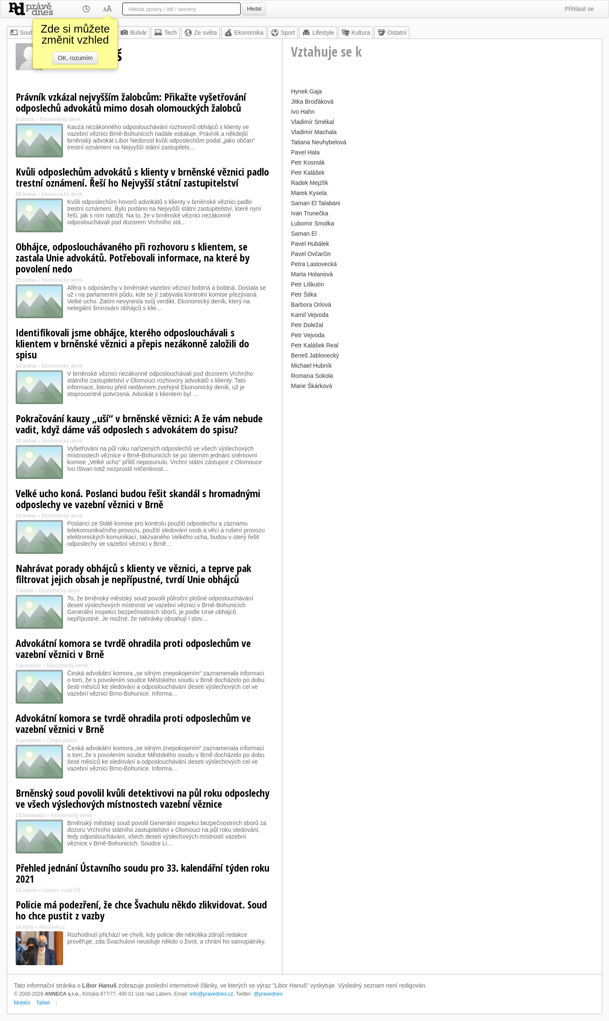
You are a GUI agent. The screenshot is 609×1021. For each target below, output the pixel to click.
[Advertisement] (442, 451)
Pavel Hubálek (310, 243)
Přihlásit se (579, 9)
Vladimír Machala (314, 132)
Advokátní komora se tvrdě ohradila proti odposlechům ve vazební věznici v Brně (133, 648)
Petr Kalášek (307, 172)
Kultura (355, 32)
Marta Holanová (312, 274)
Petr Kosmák (308, 162)
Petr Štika (304, 294)
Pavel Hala (305, 152)
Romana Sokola (312, 375)
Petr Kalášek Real (314, 345)
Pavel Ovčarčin (311, 253)
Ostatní (391, 32)
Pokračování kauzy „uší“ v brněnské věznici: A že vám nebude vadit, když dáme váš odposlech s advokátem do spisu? (139, 423)
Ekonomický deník (60, 119)
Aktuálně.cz (52, 927)
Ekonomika (243, 32)
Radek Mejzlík (309, 182)
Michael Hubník (311, 365)
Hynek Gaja (306, 91)
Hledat (254, 9)
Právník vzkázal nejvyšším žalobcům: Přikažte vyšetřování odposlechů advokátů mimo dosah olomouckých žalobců (131, 102)
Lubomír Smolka (312, 223)
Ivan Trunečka (309, 213)
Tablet (43, 1003)
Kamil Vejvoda (310, 314)
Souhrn (24, 32)
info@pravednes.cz (211, 994)
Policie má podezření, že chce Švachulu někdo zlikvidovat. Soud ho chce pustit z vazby (141, 909)
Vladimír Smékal (312, 121)
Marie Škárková (311, 386)
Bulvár (133, 32)
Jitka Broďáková (312, 101)
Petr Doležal (307, 325)
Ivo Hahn (303, 111)
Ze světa (200, 32)
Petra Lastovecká (314, 264)
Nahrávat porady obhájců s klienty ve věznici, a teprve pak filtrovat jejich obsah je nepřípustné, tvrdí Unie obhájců (133, 573)
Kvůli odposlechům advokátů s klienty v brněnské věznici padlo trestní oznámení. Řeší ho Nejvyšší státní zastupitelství (142, 177)
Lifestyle (318, 32)
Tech (165, 32)
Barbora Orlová (311, 304)
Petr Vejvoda (307, 335)
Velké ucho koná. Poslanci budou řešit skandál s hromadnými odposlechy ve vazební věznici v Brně (138, 498)
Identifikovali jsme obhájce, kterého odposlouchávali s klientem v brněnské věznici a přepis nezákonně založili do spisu (132, 343)
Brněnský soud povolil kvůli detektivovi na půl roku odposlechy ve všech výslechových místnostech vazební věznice (142, 798)
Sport (283, 32)
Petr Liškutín (307, 284)
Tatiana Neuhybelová (318, 142)
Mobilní (22, 1003)
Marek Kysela (309, 193)
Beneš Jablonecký (315, 355)
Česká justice (62, 740)
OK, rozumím (75, 58)
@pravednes (268, 994)
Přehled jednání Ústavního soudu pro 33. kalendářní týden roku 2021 (142, 873)
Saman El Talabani (315, 203)
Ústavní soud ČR (61, 890)
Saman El (304, 233)
